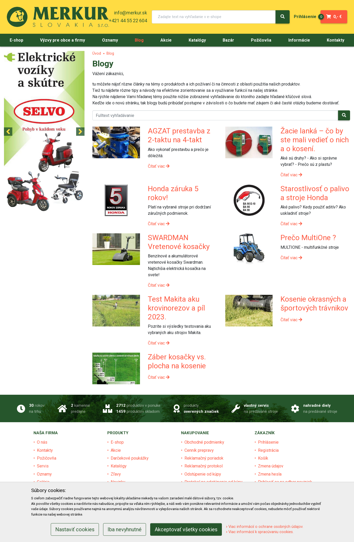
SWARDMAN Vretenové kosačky (179, 242)
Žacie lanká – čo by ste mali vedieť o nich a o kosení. (314, 140)
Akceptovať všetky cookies (186, 529)
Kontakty (45, 450)
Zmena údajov (270, 466)
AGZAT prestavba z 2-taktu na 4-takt (179, 135)
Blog (110, 53)
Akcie (116, 450)
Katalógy (119, 466)
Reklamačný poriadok (203, 458)
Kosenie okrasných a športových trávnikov (314, 303)
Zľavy (116, 474)
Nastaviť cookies (74, 529)
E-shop (117, 442)
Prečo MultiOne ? (308, 237)
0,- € (331, 17)
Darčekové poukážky (130, 458)
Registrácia (268, 450)
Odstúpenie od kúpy (202, 474)
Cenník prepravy (199, 450)
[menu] (305, 16)
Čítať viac (159, 166)
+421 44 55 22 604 (128, 20)
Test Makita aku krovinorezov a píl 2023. (176, 308)
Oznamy (44, 474)
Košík (263, 458)
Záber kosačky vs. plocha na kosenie (177, 361)
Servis (43, 466)
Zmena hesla (270, 474)
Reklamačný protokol (203, 466)
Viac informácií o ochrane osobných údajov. (264, 526)
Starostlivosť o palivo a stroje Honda (314, 193)
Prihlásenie (268, 442)
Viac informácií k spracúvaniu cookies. (260, 532)
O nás (42, 442)
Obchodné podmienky (204, 442)
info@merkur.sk (130, 12)
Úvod (96, 53)
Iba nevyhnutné (125, 529)
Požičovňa (46, 458)
